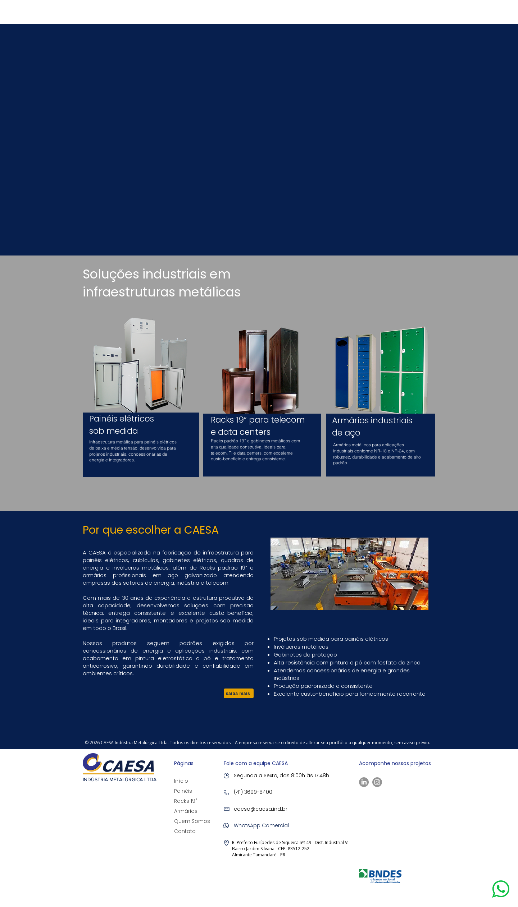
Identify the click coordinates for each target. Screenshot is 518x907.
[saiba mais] (239, 693)
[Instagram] (377, 782)
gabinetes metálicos (271, 440)
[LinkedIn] (364, 782)
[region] (141, 393)
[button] (500, 889)
